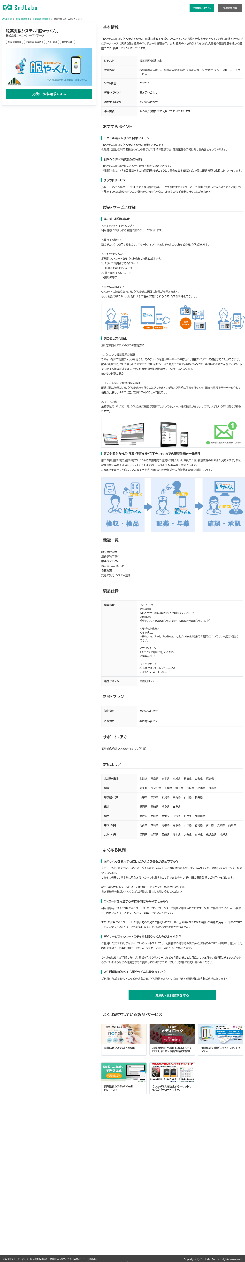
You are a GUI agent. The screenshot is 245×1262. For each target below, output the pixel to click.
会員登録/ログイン (201, 8)
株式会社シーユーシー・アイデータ (25, 35)
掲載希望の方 (230, 8)
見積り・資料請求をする (49, 94)
